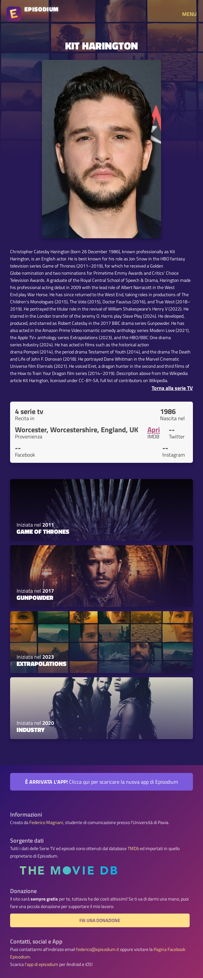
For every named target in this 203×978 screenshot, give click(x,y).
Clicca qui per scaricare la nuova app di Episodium (101, 782)
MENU (189, 14)
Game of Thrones (43, 531)
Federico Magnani (46, 822)
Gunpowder (35, 597)
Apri (153, 429)
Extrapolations (41, 664)
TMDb (133, 848)
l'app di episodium (41, 964)
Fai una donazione (99, 920)
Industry (31, 730)
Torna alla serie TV (172, 388)
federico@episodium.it (97, 949)
